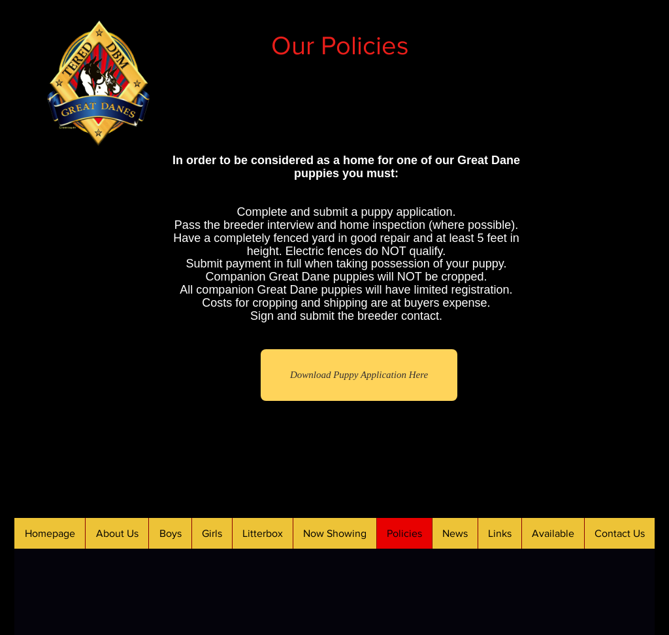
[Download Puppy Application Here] (359, 375)
